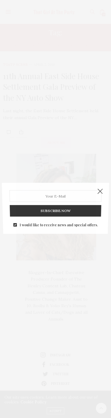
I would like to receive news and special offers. (58, 221)
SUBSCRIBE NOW (55, 208)
